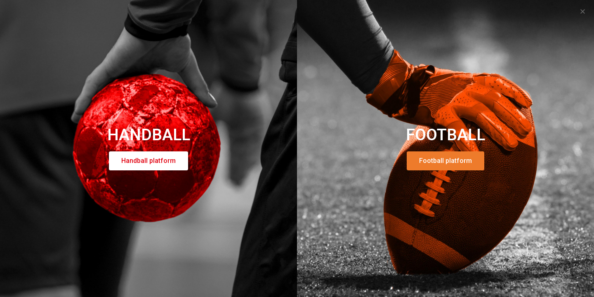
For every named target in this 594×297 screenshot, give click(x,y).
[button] (583, 11)
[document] (297, 148)
